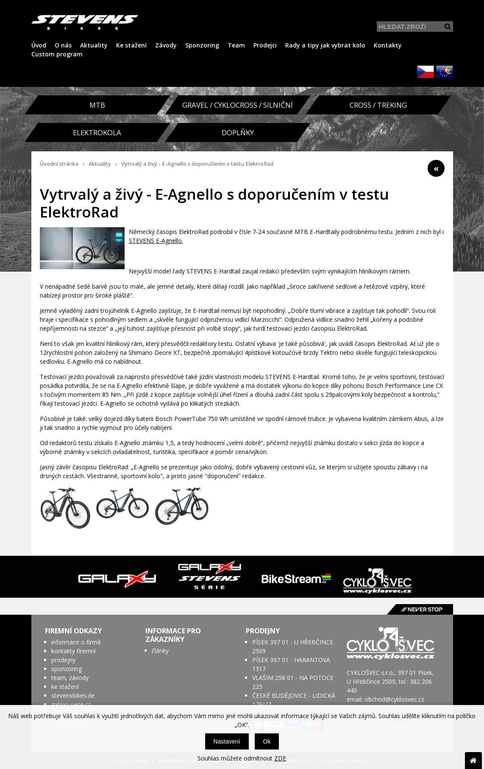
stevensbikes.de (73, 695)
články (160, 650)
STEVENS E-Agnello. (156, 241)
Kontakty (388, 45)
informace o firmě (76, 642)
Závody (166, 45)
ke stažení (65, 687)
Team (236, 45)
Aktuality (94, 45)
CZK (425, 71)
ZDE (280, 758)
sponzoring (66, 669)
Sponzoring (202, 45)
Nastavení (227, 741)
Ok (267, 741)
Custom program (57, 54)
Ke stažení (131, 45)
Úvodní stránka (59, 163)
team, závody (70, 678)
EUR (444, 71)
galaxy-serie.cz (71, 704)
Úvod (38, 45)
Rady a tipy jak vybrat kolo (325, 45)
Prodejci (265, 45)
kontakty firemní (73, 651)
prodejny (63, 660)
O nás (63, 45)
